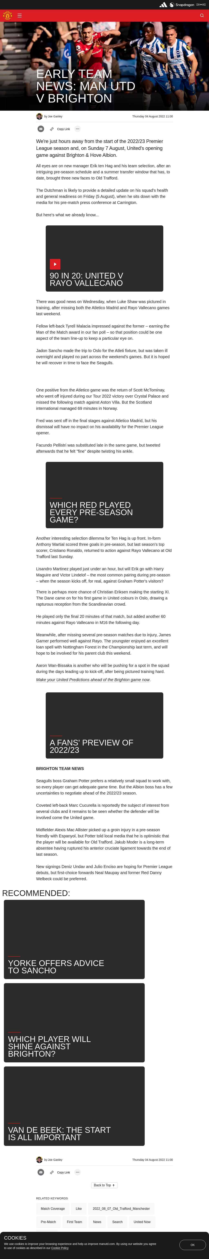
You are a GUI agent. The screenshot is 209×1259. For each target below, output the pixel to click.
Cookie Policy (60, 1248)
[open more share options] (77, 129)
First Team (74, 1093)
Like (79, 1079)
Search (117, 1093)
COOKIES (15, 1238)
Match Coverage (53, 1079)
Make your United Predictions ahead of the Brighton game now (93, 679)
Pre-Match (48, 1093)
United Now (142, 1093)
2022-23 (47, 1106)
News (97, 1093)
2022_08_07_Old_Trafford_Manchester (121, 1079)
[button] (19, 15)
